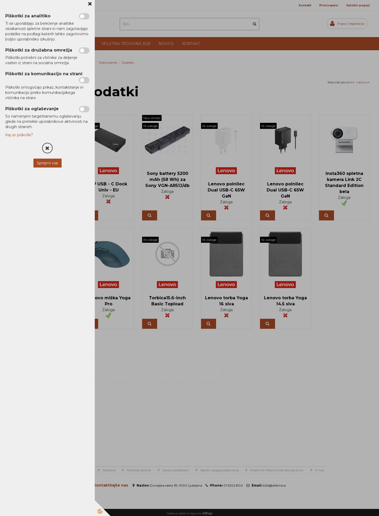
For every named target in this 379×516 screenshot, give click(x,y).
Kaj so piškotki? (19, 135)
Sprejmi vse (47, 163)
